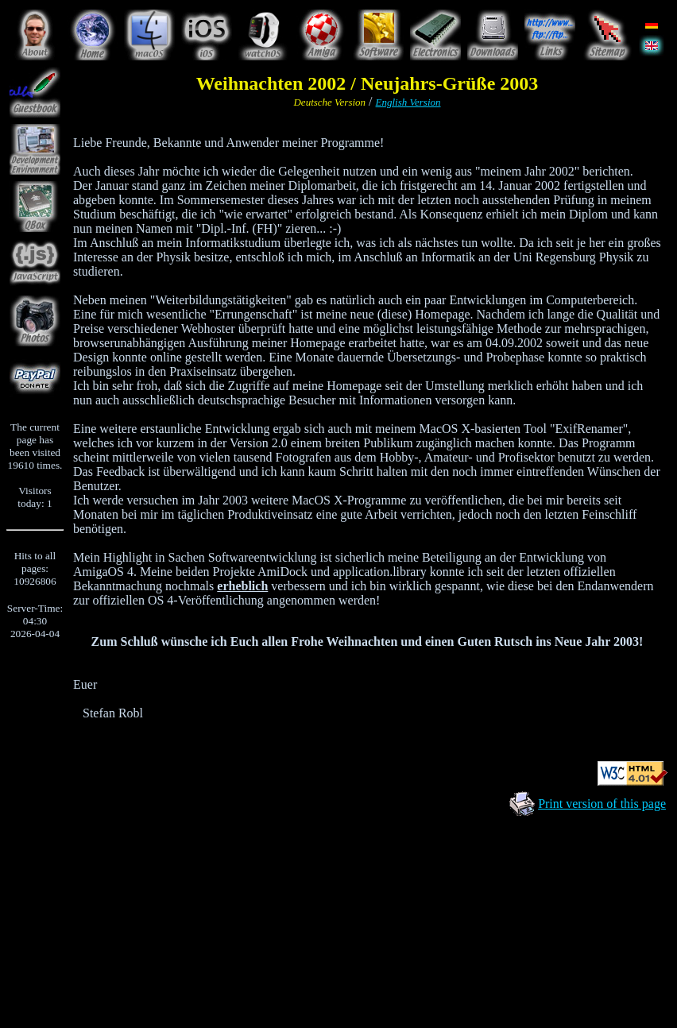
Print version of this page (602, 803)
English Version (408, 102)
